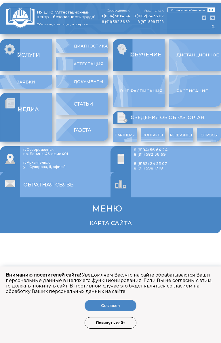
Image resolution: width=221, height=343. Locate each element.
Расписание (192, 91)
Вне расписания (141, 91)
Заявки (26, 82)
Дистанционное (197, 55)
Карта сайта (110, 223)
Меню (107, 208)
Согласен (110, 305)
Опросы (209, 135)
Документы (88, 81)
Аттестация (89, 63)
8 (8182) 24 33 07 (149, 16)
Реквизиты (181, 135)
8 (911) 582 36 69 (116, 22)
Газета (82, 130)
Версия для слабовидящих (188, 10)
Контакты (153, 135)
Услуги (29, 55)
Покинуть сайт (110, 323)
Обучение (145, 55)
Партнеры (125, 135)
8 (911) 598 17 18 (151, 22)
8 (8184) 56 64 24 (115, 16)
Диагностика (91, 46)
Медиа (28, 109)
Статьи (83, 104)
